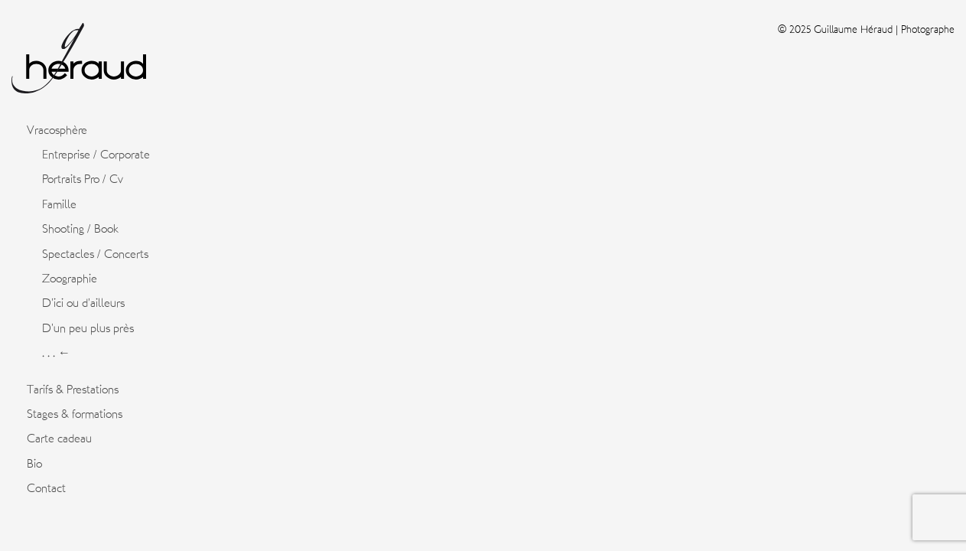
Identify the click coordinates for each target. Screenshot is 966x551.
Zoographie (69, 278)
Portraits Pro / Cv (82, 179)
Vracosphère (57, 130)
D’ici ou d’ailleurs (83, 303)
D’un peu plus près (88, 328)
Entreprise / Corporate (96, 154)
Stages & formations (74, 414)
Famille (59, 204)
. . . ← (56, 353)
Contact (46, 488)
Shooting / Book (80, 229)
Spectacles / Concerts (95, 254)
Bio (34, 464)
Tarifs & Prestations (73, 389)
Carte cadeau (59, 438)
